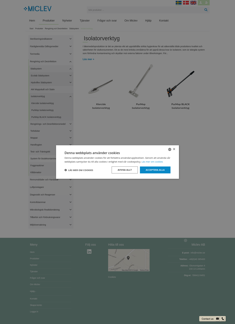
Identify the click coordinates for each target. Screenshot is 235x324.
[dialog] (117, 162)
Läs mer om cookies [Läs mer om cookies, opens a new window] (152, 161)
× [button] (174, 149)
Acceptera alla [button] (155, 169)
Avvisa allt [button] (125, 169)
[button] (79, 170)
